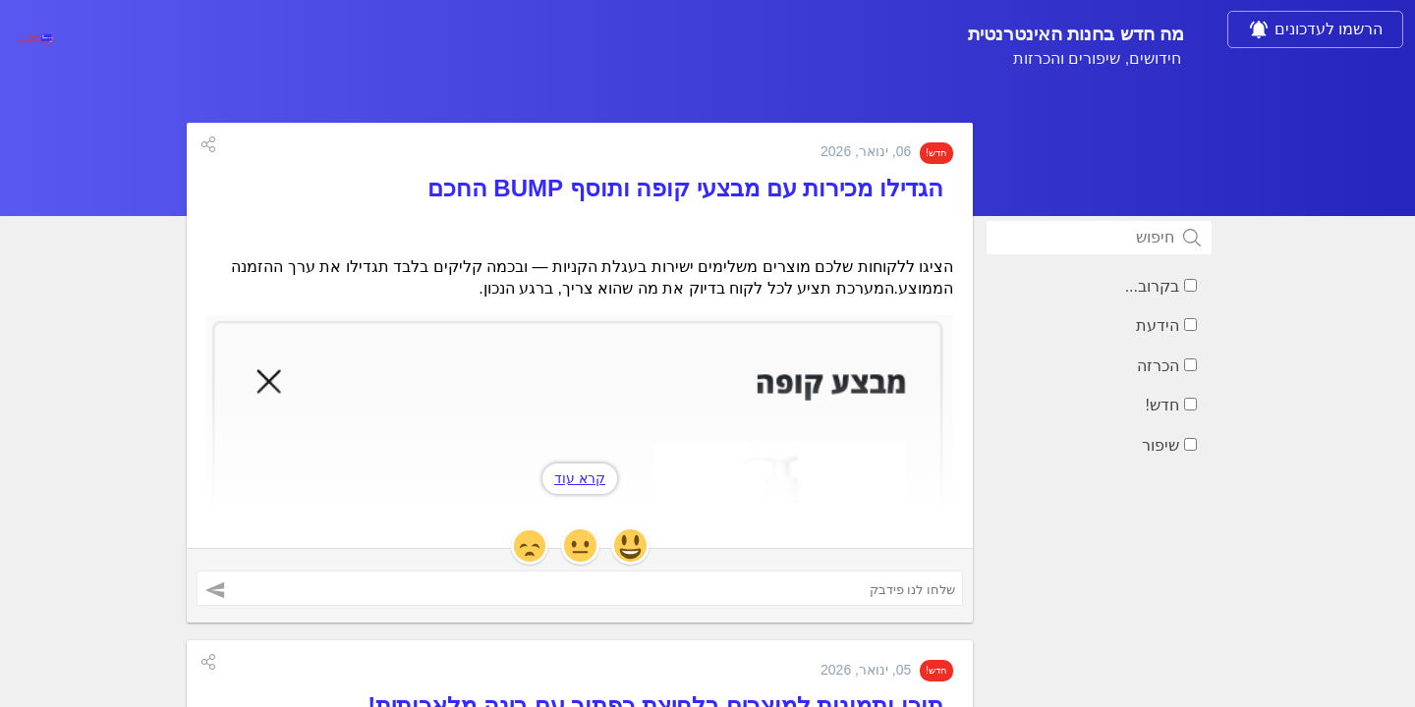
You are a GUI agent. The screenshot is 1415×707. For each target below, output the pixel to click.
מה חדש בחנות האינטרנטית (947, 38)
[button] (208, 149)
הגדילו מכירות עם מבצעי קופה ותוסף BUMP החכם (685, 193)
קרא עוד (579, 483)
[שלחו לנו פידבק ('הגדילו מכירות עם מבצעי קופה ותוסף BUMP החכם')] (580, 594)
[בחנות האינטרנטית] (34, 38)
